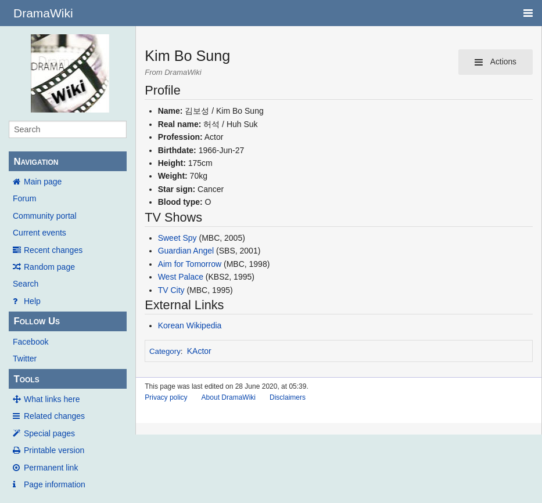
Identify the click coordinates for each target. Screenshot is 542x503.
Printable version (54, 450)
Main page (43, 181)
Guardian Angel (186, 250)
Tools (26, 379)
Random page (49, 267)
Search (25, 283)
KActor (199, 351)
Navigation (35, 161)
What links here (52, 399)
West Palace (180, 276)
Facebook (30, 341)
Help (32, 301)
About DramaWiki (229, 397)
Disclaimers (288, 397)
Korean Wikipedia (190, 325)
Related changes (54, 416)
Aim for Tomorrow (189, 264)
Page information (54, 484)
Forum (24, 198)
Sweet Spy (177, 238)
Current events (39, 232)
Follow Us (36, 321)
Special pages (49, 433)
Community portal (45, 215)
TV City (171, 290)
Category (165, 351)
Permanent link (51, 467)
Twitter (25, 358)
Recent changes (53, 250)
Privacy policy (166, 397)
